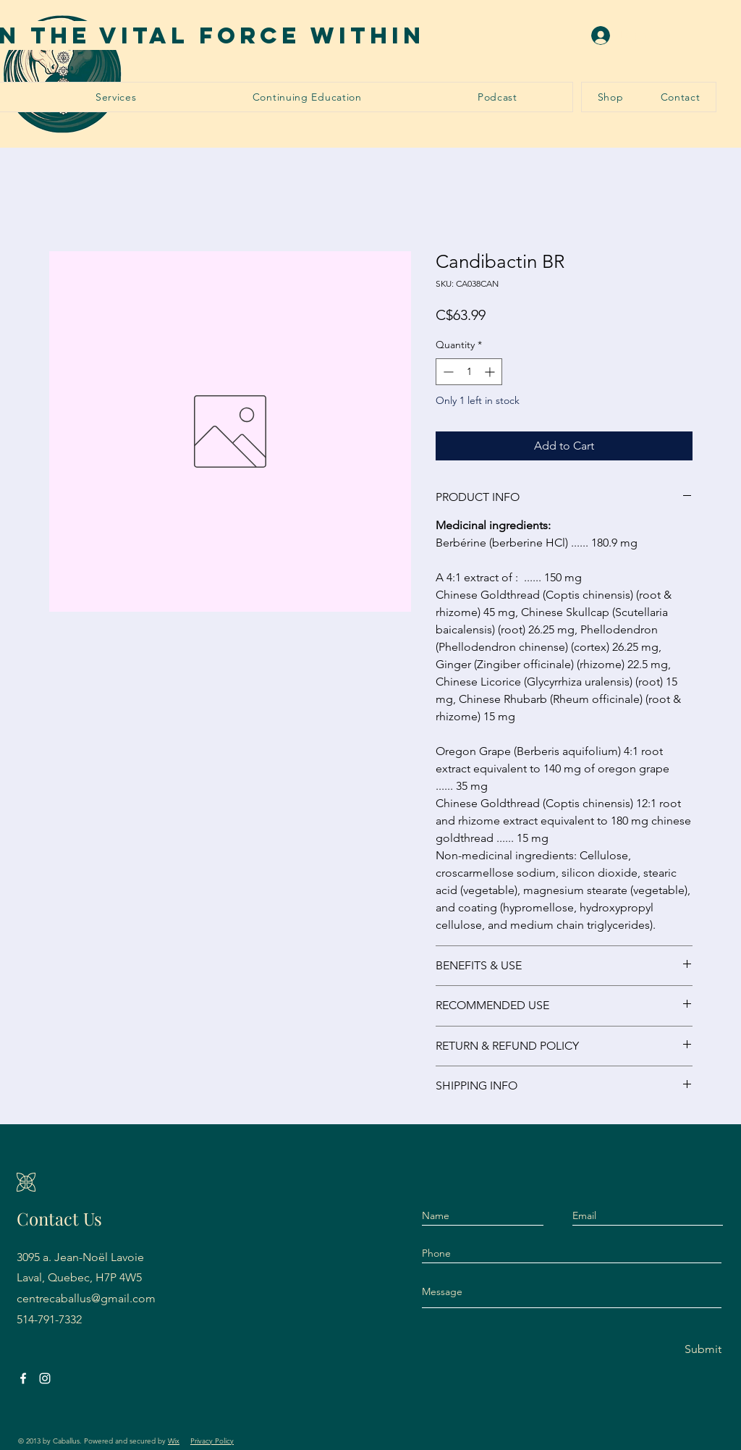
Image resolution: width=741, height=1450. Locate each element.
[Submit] (691, 1350)
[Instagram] (45, 1378)
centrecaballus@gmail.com (86, 1298)
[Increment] (491, 371)
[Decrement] (447, 371)
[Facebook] (23, 1378)
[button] (116, 97)
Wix (173, 1441)
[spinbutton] (469, 371)
